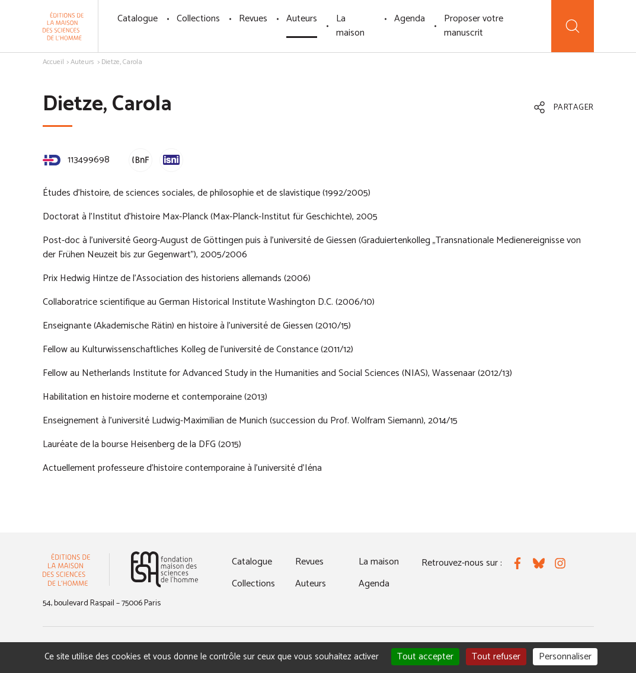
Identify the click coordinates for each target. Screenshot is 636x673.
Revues (253, 19)
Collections (198, 19)
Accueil (53, 62)
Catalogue (137, 19)
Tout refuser (496, 657)
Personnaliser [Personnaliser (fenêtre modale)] (565, 657)
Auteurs (301, 19)
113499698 (76, 160)
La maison (350, 26)
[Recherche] (572, 26)
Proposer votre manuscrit (473, 26)
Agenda (409, 19)
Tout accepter (425, 657)
